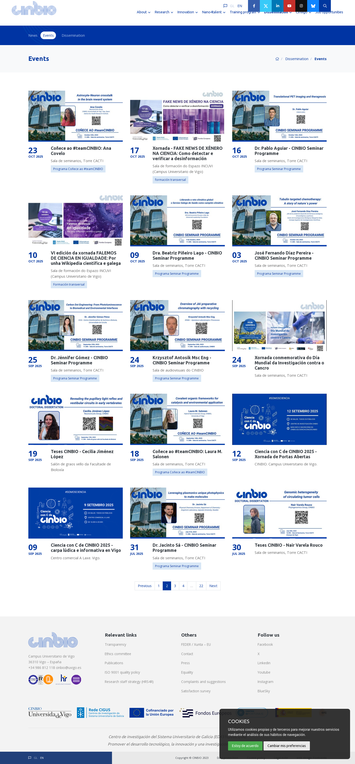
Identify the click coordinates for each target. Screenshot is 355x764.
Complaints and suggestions (203, 681)
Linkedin (264, 663)
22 (201, 585)
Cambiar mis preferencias (286, 746)
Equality (187, 672)
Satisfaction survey (196, 691)
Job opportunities (329, 17)
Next (213, 585)
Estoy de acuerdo (245, 746)
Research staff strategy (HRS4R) (129, 681)
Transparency (115, 644)
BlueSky (264, 691)
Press (185, 663)
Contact (187, 653)
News (32, 35)
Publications (114, 663)
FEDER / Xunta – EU (196, 644)
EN (239, 5)
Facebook (265, 644)
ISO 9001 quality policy (122, 672)
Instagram (265, 681)
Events (48, 35)
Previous (145, 585)
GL (232, 5)
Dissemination (73, 35)
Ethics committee (118, 653)
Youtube (264, 672)
